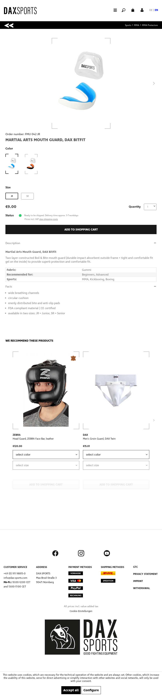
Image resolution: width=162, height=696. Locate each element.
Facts (8, 286)
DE (151, 10)
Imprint (138, 581)
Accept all (71, 690)
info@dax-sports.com (15, 577)
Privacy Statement (145, 574)
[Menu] (113, 10)
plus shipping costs (48, 219)
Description (12, 243)
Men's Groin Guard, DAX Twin (99, 438)
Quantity (135, 206)
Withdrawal (141, 588)
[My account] (142, 9)
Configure (91, 690)
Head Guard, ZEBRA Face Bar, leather (33, 438)
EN (156, 10)
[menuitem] (113, 10)
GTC (135, 566)
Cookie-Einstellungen (81, 611)
